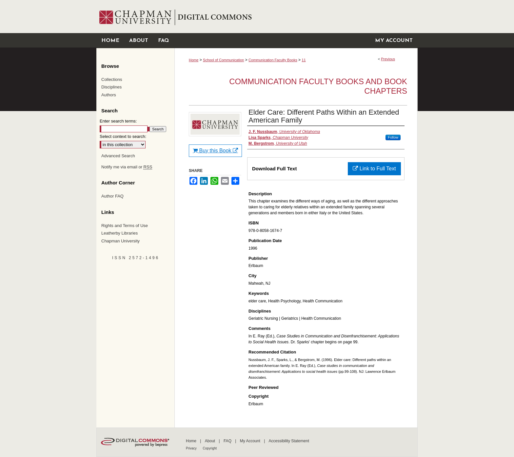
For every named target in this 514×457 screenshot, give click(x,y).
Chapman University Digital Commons (296, 16)
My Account (250, 441)
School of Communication (223, 60)
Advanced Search (118, 155)
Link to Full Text (374, 168)
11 (304, 60)
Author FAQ (112, 196)
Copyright (210, 448)
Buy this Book (215, 150)
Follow (393, 137)
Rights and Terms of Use (124, 225)
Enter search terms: (118, 121)
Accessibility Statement (289, 441)
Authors (108, 94)
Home (193, 60)
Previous (388, 59)
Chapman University (120, 240)
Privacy (192, 448)
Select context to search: (123, 136)
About (210, 441)
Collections (111, 79)
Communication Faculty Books (272, 60)
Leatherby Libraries (119, 233)
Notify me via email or (126, 167)
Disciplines (111, 87)
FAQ (228, 441)
